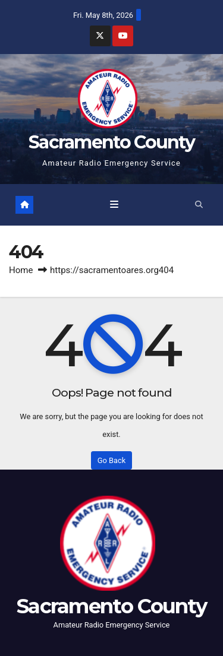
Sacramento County (111, 142)
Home (21, 270)
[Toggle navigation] (113, 204)
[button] (199, 204)
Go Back (111, 460)
